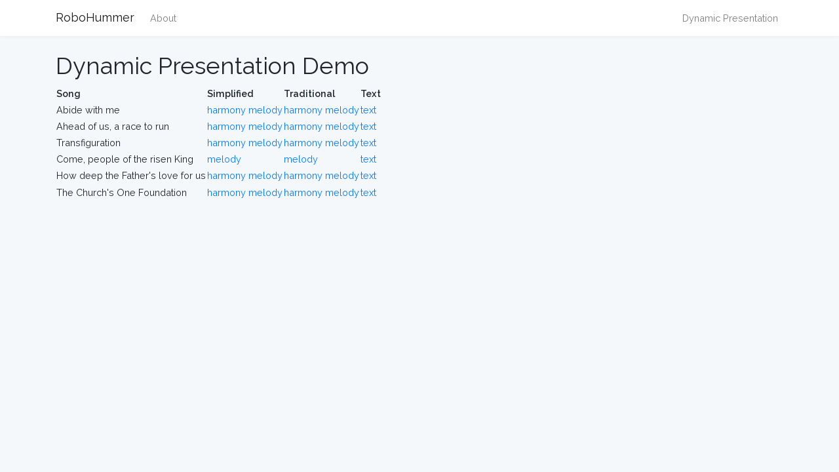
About (163, 18)
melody (265, 109)
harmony (226, 109)
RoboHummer (95, 17)
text (368, 109)
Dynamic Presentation (730, 18)
